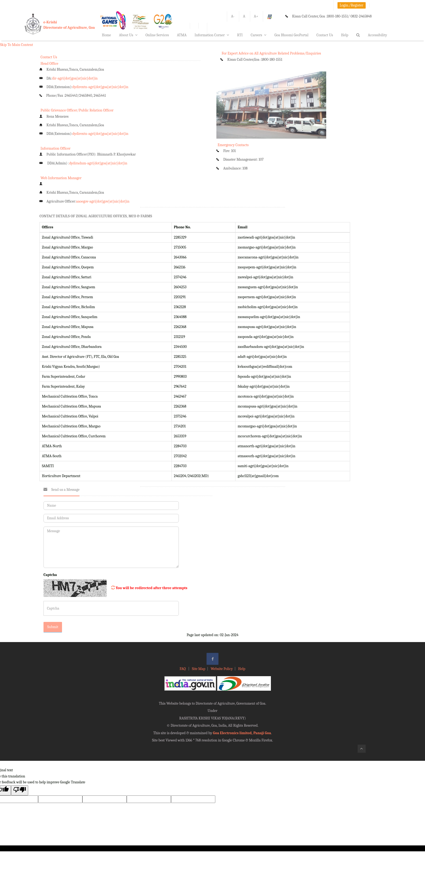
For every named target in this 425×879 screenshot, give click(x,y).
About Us (128, 35)
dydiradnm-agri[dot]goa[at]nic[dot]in (98, 163)
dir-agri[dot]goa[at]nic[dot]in (74, 78)
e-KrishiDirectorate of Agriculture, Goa (69, 25)
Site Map (198, 669)
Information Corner (212, 35)
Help (344, 35)
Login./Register (351, 5)
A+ (256, 16)
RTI (240, 35)
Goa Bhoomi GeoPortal (291, 35)
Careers (259, 35)
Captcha (50, 574)
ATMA (182, 35)
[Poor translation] (19, 790)
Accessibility (377, 35)
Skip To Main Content (16, 44)
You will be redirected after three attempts (151, 588)
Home (106, 35)
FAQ (183, 669)
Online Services (157, 35)
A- (232, 16)
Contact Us (325, 35)
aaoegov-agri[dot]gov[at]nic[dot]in (102, 201)
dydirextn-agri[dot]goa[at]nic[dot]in (100, 87)
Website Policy (222, 669)
